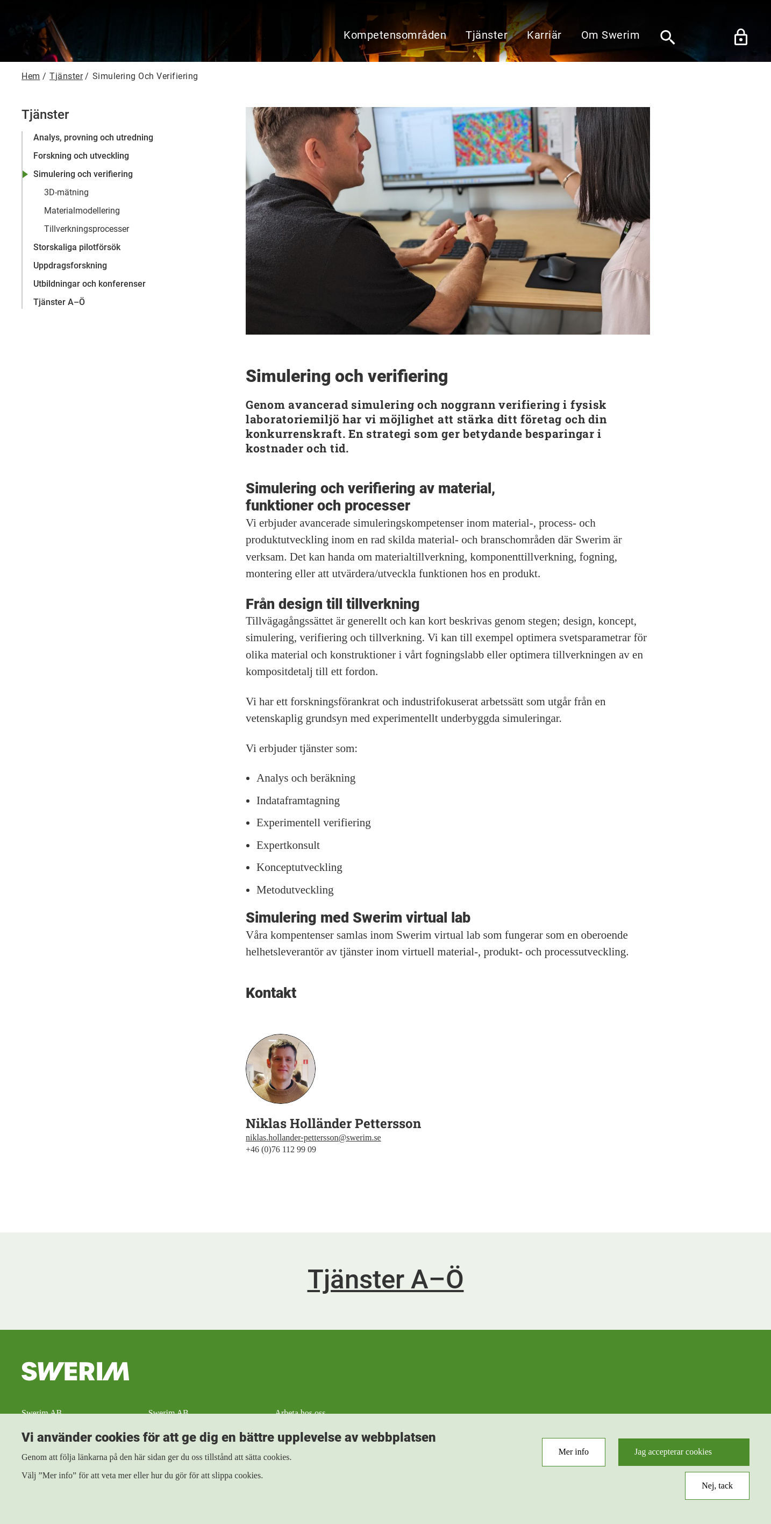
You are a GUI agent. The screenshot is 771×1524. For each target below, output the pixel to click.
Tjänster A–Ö (59, 302)
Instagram (700, 1386)
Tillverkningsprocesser (86, 229)
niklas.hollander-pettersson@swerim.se (313, 1137)
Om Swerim (610, 35)
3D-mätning (66, 192)
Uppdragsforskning (70, 265)
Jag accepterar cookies (673, 1456)
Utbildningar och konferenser (89, 284)
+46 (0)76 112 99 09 (281, 1149)
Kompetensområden (395, 35)
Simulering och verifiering (83, 174)
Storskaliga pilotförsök (76, 247)
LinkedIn (736, 1386)
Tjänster (487, 35)
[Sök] (667, 37)
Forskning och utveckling (81, 156)
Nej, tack (717, 1489)
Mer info (574, 1456)
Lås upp (740, 37)
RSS (665, 1386)
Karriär (544, 35)
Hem (31, 76)
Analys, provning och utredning (93, 137)
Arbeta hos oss (300, 1412)
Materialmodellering (82, 210)
